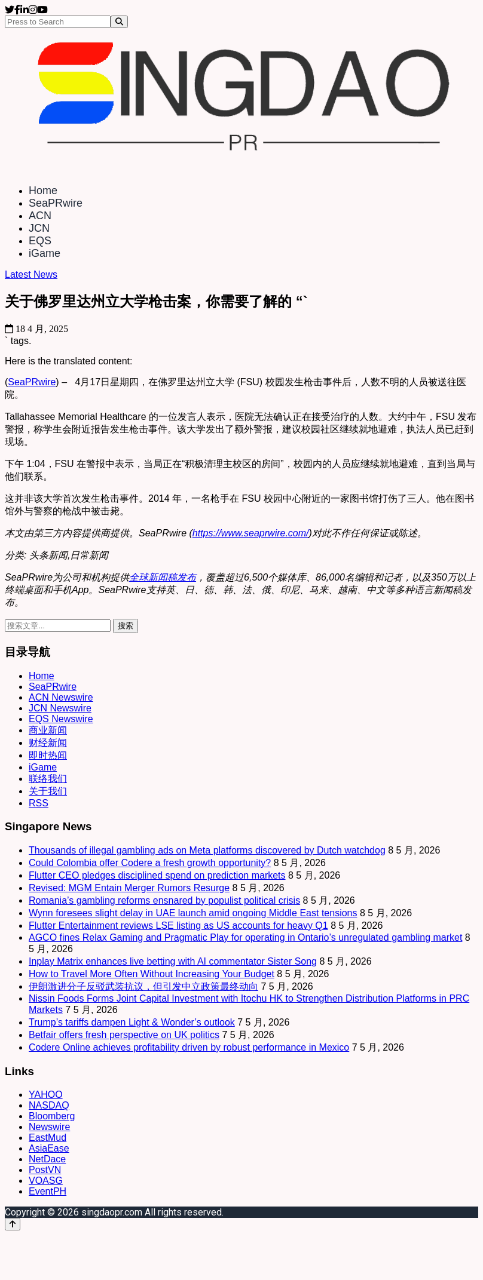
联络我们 (48, 778)
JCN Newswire (60, 708)
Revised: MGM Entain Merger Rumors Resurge (129, 888)
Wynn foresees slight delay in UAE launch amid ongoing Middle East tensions (193, 913)
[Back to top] (12, 1224)
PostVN (45, 1170)
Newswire (49, 1127)
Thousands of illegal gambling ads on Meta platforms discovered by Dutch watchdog (207, 850)
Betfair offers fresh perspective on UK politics (124, 1035)
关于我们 (48, 791)
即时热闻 (48, 755)
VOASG (46, 1180)
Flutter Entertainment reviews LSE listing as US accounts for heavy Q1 (178, 925)
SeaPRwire (55, 203)
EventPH (47, 1191)
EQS (40, 241)
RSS (38, 803)
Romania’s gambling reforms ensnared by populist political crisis (164, 900)
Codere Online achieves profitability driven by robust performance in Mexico (189, 1047)
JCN (39, 228)
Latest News (31, 274)
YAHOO (46, 1094)
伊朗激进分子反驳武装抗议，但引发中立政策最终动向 (143, 986)
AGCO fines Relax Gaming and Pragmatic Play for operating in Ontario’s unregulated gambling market (245, 937)
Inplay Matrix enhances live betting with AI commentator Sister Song (173, 961)
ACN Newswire (61, 697)
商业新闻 (48, 730)
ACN (40, 216)
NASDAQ (49, 1105)
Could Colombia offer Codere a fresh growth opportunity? (150, 863)
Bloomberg (52, 1116)
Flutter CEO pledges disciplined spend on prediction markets (157, 875)
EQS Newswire (61, 719)
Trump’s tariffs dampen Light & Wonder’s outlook (132, 1022)
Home (43, 191)
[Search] (119, 22)
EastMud (47, 1137)
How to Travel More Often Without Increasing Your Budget (151, 974)
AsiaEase (49, 1148)
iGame (44, 253)
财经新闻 (48, 743)
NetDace (47, 1159)
